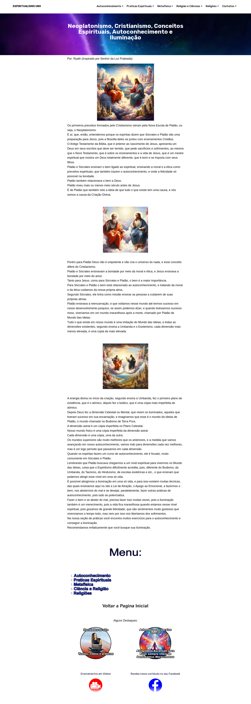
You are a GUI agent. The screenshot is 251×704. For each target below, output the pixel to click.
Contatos (228, 6)
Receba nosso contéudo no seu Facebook (155, 673)
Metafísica (164, 6)
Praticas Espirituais (139, 6)
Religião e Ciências (188, 6)
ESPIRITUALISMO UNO (27, 6)
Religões (211, 6)
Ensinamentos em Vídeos (96, 673)
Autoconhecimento (109, 6)
